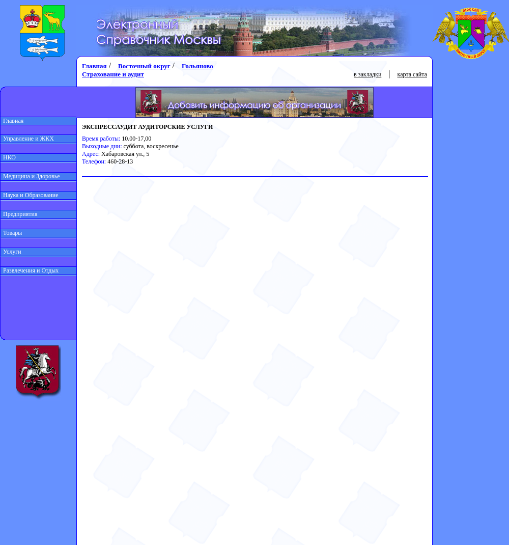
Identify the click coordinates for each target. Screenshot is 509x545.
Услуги (11, 251)
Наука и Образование (30, 195)
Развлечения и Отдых (30, 270)
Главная (12, 120)
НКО (8, 157)
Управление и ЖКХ (27, 138)
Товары (11, 232)
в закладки (367, 74)
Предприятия (19, 213)
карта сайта (412, 74)
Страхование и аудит (113, 74)
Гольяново (197, 66)
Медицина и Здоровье (30, 176)
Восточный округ (144, 66)
